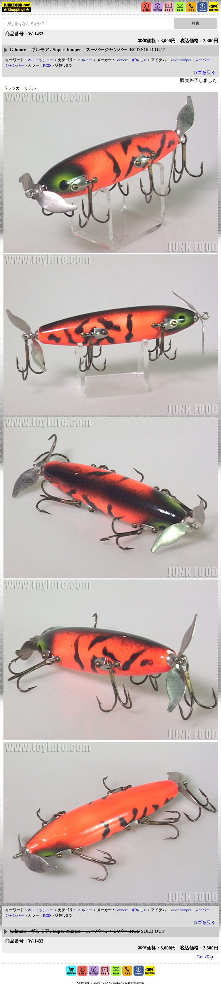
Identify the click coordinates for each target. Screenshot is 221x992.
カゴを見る (204, 72)
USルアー (85, 60)
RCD (47, 65)
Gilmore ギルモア (131, 60)
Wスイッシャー (41, 60)
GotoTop (205, 956)
